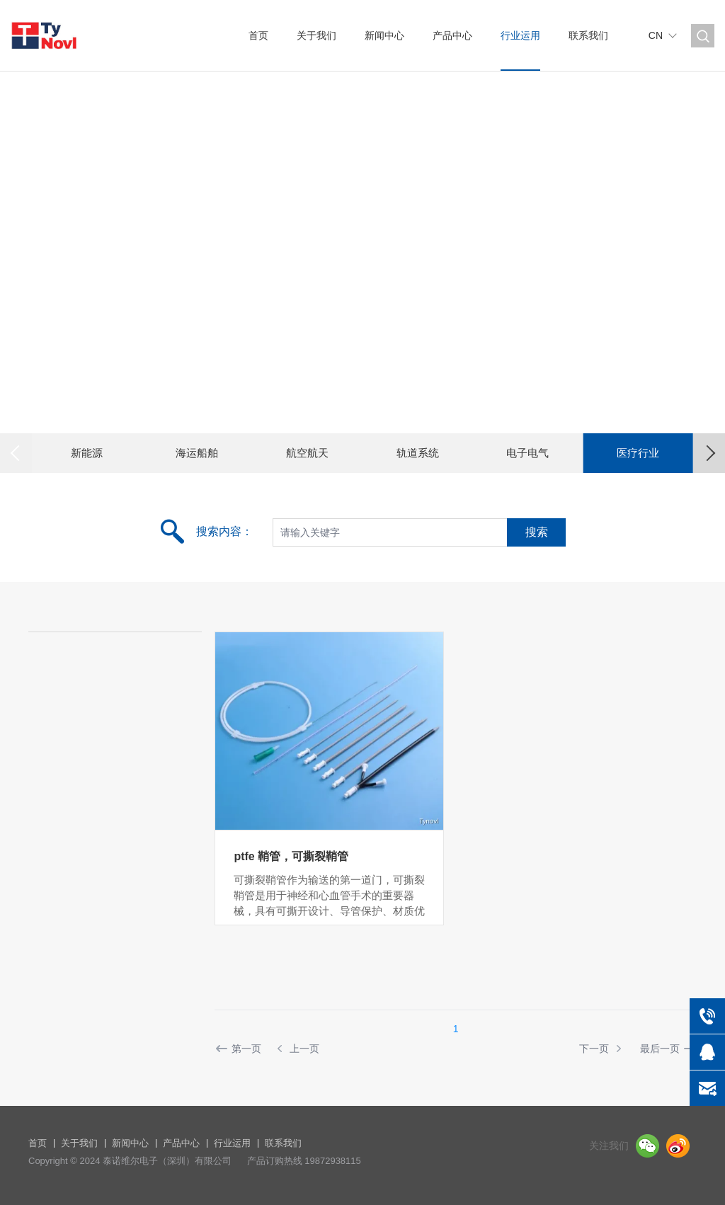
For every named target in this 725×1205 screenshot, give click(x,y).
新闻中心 (384, 35)
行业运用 (520, 35)
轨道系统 (417, 453)
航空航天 (307, 453)
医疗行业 (638, 453)
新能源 (87, 453)
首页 (258, 35)
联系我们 (588, 35)
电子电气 (527, 453)
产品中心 (452, 35)
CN (656, 35)
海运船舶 (197, 453)
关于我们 (316, 35)
